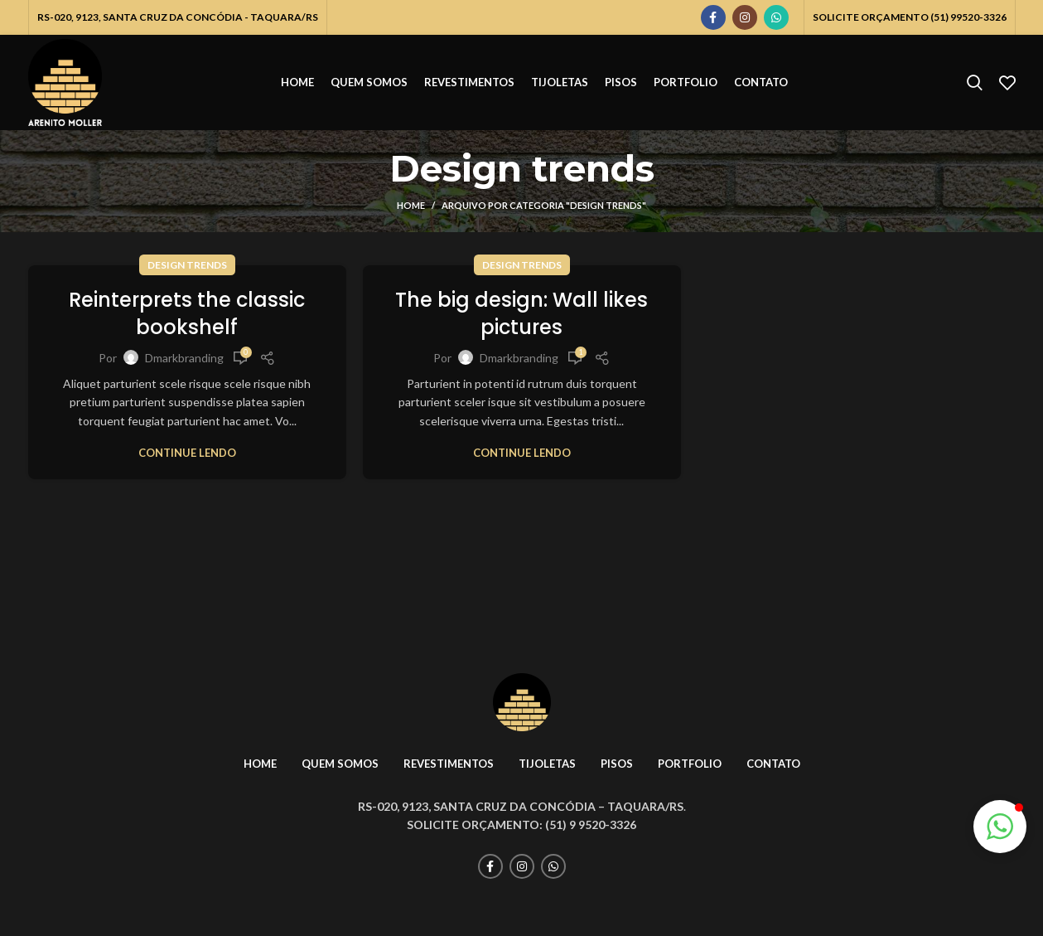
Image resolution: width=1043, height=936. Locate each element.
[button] (999, 826)
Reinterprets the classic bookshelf (187, 314)
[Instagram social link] (744, 17)
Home (411, 205)
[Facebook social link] (713, 17)
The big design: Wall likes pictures (521, 314)
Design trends (187, 265)
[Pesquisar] (974, 82)
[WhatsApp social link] (776, 17)
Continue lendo (187, 453)
